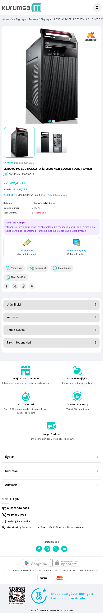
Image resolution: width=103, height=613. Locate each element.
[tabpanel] (51, 76)
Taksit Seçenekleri (19, 342)
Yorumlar (12, 317)
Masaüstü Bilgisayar (44, 203)
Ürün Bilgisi (14, 304)
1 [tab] (49, 121)
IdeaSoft (34, 610)
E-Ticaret (44, 610)
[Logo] (21, 7)
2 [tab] (53, 121)
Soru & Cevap (16, 330)
